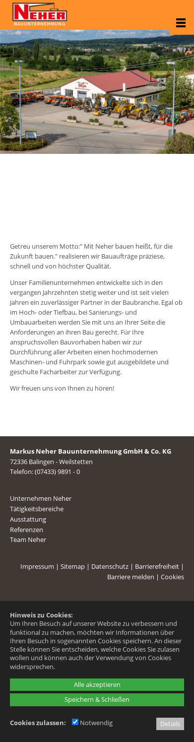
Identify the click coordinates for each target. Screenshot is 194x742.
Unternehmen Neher (40, 498)
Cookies (172, 576)
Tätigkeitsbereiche (37, 508)
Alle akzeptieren (97, 684)
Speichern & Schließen (97, 699)
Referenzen (26, 529)
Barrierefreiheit (157, 566)
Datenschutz (110, 566)
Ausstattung (28, 519)
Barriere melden (130, 576)
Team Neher (28, 539)
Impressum (37, 566)
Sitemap (73, 566)
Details (170, 723)
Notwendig (92, 722)
